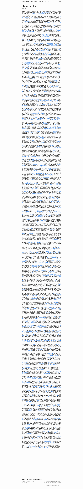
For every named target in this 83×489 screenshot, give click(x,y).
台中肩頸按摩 (40, 270)
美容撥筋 (26, 246)
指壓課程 (56, 124)
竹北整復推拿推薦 (53, 387)
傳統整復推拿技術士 (35, 390)
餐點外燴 (35, 94)
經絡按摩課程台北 (42, 317)
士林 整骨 (36, 69)
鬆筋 (39, 59)
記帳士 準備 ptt (27, 427)
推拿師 (53, 115)
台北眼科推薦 (48, 426)
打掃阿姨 (23, 289)
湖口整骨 (25, 217)
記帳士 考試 (53, 143)
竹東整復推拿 (24, 105)
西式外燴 (26, 183)
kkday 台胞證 (38, 327)
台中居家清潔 (32, 378)
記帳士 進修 (53, 257)
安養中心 (50, 82)
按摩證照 (46, 174)
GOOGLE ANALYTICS (40, 242)
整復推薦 (33, 159)
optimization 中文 (30, 325)
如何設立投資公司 (47, 307)
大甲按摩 (50, 174)
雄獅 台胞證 (56, 100)
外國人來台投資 (34, 13)
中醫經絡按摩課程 (38, 216)
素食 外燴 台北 (38, 164)
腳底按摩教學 (48, 54)
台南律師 (32, 156)
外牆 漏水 (38, 394)
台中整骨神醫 (58, 30)
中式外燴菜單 (39, 62)
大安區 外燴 (41, 113)
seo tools (43, 378)
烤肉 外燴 (26, 31)
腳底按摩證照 (27, 119)
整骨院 (46, 354)
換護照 (43, 13)
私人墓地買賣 (44, 91)
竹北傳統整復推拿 (33, 175)
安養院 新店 (58, 404)
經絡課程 (56, 183)
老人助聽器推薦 (35, 193)
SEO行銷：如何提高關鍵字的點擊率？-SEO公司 (36, 1)
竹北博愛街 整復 (38, 15)
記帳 (36, 159)
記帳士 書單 (55, 249)
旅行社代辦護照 (58, 73)
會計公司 (50, 36)
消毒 (58, 380)
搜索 (52, 426)
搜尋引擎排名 (44, 76)
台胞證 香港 (25, 405)
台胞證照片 (34, 242)
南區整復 (34, 164)
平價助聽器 (55, 299)
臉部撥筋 (49, 441)
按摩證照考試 (26, 331)
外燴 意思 (54, 362)
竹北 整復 (44, 12)
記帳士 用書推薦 (31, 207)
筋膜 (34, 174)
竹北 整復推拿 (52, 405)
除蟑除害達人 (45, 165)
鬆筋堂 (46, 242)
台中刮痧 (40, 100)
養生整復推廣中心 (50, 15)
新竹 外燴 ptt (30, 62)
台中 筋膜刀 (58, 344)
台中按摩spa (32, 132)
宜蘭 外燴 (32, 182)
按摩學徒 (33, 31)
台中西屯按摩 (27, 109)
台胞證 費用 (48, 251)
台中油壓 (26, 68)
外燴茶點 (57, 29)
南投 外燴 (49, 177)
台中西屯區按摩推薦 (29, 124)
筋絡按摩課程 (29, 64)
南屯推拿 (29, 182)
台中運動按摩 (54, 25)
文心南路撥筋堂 (50, 44)
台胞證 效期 (27, 30)
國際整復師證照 (37, 46)
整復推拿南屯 (41, 363)
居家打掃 (28, 78)
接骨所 (44, 399)
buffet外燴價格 (38, 50)
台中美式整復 (43, 211)
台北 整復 (48, 417)
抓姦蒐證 (35, 429)
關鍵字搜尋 (51, 86)
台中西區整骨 (55, 302)
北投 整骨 (34, 265)
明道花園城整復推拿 (45, 50)
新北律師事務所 (43, 220)
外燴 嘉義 (58, 127)
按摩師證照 (41, 58)
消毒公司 (50, 131)
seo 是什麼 (28, 156)
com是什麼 (40, 110)
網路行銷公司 (45, 35)
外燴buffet (29, 217)
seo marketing (51, 330)
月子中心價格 (44, 411)
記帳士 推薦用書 (54, 119)
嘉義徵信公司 (54, 168)
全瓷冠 (49, 215)
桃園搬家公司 (28, 390)
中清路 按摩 (43, 343)
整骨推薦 (39, 126)
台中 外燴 (56, 158)
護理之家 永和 (51, 274)
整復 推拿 (56, 280)
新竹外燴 (55, 193)
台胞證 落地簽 (34, 298)
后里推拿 (27, 131)
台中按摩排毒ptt (49, 385)
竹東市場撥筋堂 (54, 45)
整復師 (53, 300)
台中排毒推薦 (48, 169)
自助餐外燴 (45, 275)
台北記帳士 (29, 76)
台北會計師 (45, 123)
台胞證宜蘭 (27, 69)
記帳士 (29, 92)
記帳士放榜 (44, 297)
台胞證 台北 (35, 419)
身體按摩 (39, 131)
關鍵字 (59, 247)
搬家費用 (42, 369)
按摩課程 (54, 201)
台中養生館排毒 (35, 438)
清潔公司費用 (53, 211)
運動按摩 (57, 81)
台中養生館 (58, 24)
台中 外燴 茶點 (54, 248)
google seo (37, 211)
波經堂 (40, 200)
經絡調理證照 (52, 229)
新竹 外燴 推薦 (54, 351)
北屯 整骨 (57, 205)
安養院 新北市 (31, 252)
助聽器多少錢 (41, 173)
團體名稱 (49, 267)
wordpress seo (57, 22)
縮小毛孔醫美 (44, 71)
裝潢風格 (34, 78)
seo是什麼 (38, 279)
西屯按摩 (30, 90)
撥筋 (41, 325)
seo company (50, 353)
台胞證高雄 (33, 351)
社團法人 (56, 418)
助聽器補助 (47, 39)
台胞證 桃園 (26, 62)
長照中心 (30, 183)
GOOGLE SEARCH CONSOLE (41, 104)
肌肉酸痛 (41, 165)
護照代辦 (51, 256)
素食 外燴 (50, 300)
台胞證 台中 (52, 269)
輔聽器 (55, 80)
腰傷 (30, 160)
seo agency (44, 100)
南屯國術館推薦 (34, 240)
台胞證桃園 (50, 362)
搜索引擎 (53, 29)
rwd (30, 55)
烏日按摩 (23, 32)
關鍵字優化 (32, 266)
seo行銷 (26, 127)
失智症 (53, 135)
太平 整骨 (50, 304)
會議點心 (27, 420)
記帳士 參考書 (26, 286)
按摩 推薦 (37, 408)
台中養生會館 (49, 118)
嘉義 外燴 (55, 293)
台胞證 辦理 (40, 159)
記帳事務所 (32, 113)
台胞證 (47, 12)
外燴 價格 (51, 89)
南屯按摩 (44, 61)
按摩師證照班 (49, 286)
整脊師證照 (40, 13)
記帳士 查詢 (46, 447)
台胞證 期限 (47, 396)
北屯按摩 (46, 63)
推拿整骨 (36, 318)
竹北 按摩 (46, 128)
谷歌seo (36, 71)
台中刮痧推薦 (28, 240)
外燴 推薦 (27, 211)
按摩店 (23, 280)
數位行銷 (55, 44)
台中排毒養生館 (41, 262)
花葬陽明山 (45, 270)
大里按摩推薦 (42, 269)
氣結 (41, 420)
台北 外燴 (44, 18)
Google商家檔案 (27, 63)
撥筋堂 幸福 (29, 228)
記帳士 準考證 (29, 401)
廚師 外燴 (51, 314)
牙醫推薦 (37, 200)
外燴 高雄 (54, 304)
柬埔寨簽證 (30, 232)
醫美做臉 (26, 152)
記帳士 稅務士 (45, 27)
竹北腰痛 (42, 142)
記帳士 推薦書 (43, 72)
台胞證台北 (48, 312)
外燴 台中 (31, 331)
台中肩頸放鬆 (38, 436)
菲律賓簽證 (35, 331)
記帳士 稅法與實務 (57, 147)
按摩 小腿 (47, 303)
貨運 (27, 295)
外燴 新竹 (30, 20)
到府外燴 (41, 118)
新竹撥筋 (25, 260)
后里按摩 (36, 158)
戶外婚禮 (30, 31)
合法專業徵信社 (45, 34)
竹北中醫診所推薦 (38, 378)
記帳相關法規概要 (33, 321)
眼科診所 (23, 340)
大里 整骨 (45, 373)
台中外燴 (32, 160)
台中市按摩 (30, 122)
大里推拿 (37, 195)
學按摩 (23, 31)
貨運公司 (56, 355)
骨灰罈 (41, 46)
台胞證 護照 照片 (55, 128)
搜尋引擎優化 (37, 374)
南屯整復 (56, 427)
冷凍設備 (50, 128)
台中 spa (53, 41)
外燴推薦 (38, 175)
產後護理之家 (27, 321)
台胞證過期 (27, 329)
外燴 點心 (49, 127)
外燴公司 (35, 53)
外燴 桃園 (29, 89)
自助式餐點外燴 (57, 443)
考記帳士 (28, 41)
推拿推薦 (53, 292)
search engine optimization (56, 308)
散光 (37, 18)
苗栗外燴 (49, 168)
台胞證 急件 (41, 87)
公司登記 (28, 377)
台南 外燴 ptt (50, 203)
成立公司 (24, 99)
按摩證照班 (56, 86)
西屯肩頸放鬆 (28, 96)
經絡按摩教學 (26, 21)
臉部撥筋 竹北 (45, 203)
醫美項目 (55, 132)
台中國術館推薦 (47, 22)
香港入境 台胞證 (31, 106)
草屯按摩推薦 (30, 17)
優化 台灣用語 (43, 15)
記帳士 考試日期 (56, 198)
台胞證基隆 (29, 440)
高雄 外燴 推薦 (38, 72)
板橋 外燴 (29, 251)
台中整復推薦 (40, 189)
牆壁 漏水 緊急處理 (39, 265)
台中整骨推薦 (50, 391)
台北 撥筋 (57, 214)
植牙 (37, 188)
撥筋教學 (23, 112)
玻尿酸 (23, 418)
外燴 (29, 82)
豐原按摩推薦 (42, 330)
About (60, 1)
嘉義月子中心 (49, 29)
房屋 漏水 (58, 141)
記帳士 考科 (33, 108)
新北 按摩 (49, 383)
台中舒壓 (54, 152)
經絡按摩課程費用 (45, 36)
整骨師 (59, 251)
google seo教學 (55, 184)
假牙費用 (34, 340)
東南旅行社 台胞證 (47, 48)
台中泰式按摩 (33, 188)
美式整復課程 (32, 322)
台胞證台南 (56, 432)
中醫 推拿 (43, 138)
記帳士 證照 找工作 (27, 138)
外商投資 (23, 240)
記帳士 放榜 (39, 405)
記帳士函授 (59, 39)
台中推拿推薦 (24, 87)
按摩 (49, 34)
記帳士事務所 (26, 191)
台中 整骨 (27, 308)
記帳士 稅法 (45, 346)
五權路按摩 (29, 424)
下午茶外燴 (47, 43)
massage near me (41, 410)
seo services (38, 418)
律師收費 (34, 18)
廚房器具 (46, 441)
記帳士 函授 (27, 66)
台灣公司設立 (38, 381)
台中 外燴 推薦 (46, 143)
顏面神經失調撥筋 (57, 75)
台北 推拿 (28, 99)
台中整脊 (57, 66)
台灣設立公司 (40, 366)
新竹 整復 (32, 257)
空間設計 (39, 320)
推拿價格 (23, 382)
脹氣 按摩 (27, 85)
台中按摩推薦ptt (36, 210)
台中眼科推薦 (31, 69)
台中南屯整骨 (51, 271)
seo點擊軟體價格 (39, 119)
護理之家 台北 (47, 262)
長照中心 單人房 (56, 252)
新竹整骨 (34, 20)
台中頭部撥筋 (51, 355)
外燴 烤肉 (48, 211)
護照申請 (26, 17)
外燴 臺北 (39, 136)
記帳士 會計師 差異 (28, 52)
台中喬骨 (55, 380)
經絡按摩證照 (52, 145)
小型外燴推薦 (56, 15)
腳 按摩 (59, 298)
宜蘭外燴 (54, 38)
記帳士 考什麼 (55, 103)
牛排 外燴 (38, 221)
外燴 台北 (38, 369)
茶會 (55, 66)
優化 (25, 40)
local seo (40, 154)
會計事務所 (54, 127)
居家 (57, 136)
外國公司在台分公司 (32, 246)
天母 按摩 (40, 71)
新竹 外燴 (50, 121)
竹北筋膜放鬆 (41, 137)
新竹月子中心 (32, 219)
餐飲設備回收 (36, 113)
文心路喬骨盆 (55, 92)
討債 (47, 391)
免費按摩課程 (55, 417)
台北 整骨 (28, 40)
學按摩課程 (32, 404)
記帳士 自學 (40, 18)
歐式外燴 (30, 329)
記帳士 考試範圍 (27, 341)
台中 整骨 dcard (36, 295)
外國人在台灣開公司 (35, 173)
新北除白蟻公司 (56, 55)
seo (51, 201)
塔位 (49, 364)
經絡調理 (48, 100)
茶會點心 (33, 119)
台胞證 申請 (30, 166)
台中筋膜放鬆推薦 (46, 431)
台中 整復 (35, 62)
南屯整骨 (25, 362)
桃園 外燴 (44, 53)
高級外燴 (47, 232)
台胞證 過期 (52, 22)
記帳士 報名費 (42, 403)
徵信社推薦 (30, 350)
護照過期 (44, 122)
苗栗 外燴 (30, 410)
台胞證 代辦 (40, 215)
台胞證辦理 (43, 43)
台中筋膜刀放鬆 (45, 209)
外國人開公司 (35, 170)
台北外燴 (51, 43)
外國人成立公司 (40, 349)
